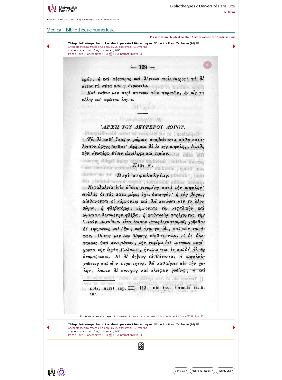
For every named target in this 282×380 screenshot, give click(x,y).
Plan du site (224, 370)
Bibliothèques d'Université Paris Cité (202, 6)
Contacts (180, 370)
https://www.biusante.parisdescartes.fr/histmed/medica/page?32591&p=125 (158, 316)
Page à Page (75, 54)
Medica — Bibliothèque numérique (81, 29)
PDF (108, 54)
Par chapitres (93, 54)
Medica (229, 12)
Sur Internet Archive (127, 54)
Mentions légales (201, 370)
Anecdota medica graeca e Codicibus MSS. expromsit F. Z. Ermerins (107, 46)
